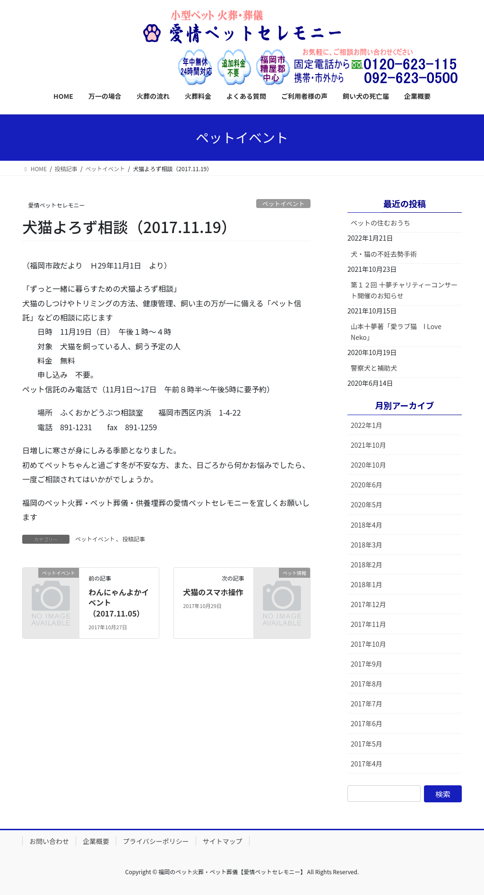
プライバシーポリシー (156, 841)
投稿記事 (133, 539)
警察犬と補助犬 (374, 368)
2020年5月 (366, 504)
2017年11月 (368, 624)
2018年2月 (366, 564)
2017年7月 (366, 703)
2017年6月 (366, 723)
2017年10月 (368, 644)
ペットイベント (283, 203)
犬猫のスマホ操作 (213, 592)
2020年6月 (366, 484)
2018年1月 (366, 584)
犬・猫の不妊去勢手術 (384, 254)
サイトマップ (222, 841)
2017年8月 (366, 683)
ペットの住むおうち (380, 222)
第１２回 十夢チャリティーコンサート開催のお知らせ (404, 290)
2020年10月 (368, 464)
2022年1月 (366, 425)
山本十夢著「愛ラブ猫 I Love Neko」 (396, 332)
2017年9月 (366, 664)
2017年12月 (368, 604)
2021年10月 (368, 445)
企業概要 (96, 841)
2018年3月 (366, 544)
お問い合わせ (49, 841)
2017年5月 (366, 743)
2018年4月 (366, 525)
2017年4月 (366, 763)
